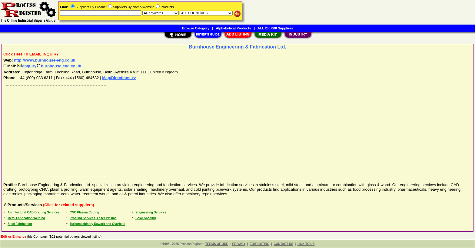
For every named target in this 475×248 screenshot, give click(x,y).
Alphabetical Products (233, 28)
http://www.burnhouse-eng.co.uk (44, 60)
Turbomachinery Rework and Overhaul (97, 224)
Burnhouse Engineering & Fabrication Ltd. (237, 46)
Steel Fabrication (20, 224)
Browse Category (195, 28)
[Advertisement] (185, 129)
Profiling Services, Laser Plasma (93, 218)
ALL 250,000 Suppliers (275, 28)
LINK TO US (305, 244)
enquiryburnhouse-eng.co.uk (49, 66)
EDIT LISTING (259, 244)
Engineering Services (150, 212)
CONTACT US (283, 244)
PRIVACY (239, 244)
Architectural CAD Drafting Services (33, 212)
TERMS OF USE (216, 244)
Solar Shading (145, 218)
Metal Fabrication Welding (26, 218)
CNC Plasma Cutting (84, 212)
